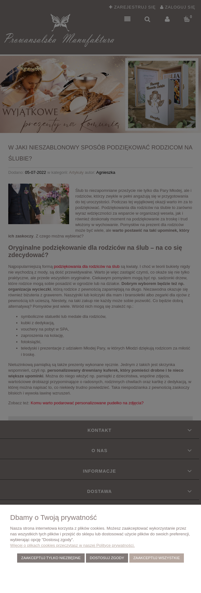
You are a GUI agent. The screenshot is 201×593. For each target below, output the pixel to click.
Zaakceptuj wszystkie (156, 558)
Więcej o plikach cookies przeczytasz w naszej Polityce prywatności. (72, 545)
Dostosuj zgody (107, 558)
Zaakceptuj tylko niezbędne (51, 558)
